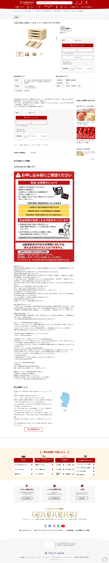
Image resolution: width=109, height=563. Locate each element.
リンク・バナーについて (43, 557)
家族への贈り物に (81, 474)
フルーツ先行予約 (39, 474)
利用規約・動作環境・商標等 (81, 557)
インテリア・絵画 (35, 145)
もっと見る (91, 159)
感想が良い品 (18, 474)
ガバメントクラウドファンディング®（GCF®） (49, 530)
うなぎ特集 (58, 464)
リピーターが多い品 (19, 469)
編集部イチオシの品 (39, 464)
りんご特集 (58, 469)
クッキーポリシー (68, 557)
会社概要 (22, 557)
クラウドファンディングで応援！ (84, 464)
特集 (56, 6)
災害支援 (70, 530)
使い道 (64, 7)
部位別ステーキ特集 (59, 474)
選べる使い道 (67, 62)
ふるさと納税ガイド (27, 498)
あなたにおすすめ (48, 6)
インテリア (45, 145)
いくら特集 (68, 464)
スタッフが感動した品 (40, 469)
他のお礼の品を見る (30, 87)
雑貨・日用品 (24, 145)
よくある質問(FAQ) (54, 498)
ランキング (38, 6)
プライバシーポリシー (56, 557)
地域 (30, 7)
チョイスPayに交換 (81, 471)
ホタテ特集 (68, 469)
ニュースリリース (30, 557)
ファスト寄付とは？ (68, 53)
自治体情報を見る (34, 429)
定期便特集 (68, 474)
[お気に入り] (105, 560)
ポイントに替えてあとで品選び (83, 467)
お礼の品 (20, 7)
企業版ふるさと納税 (83, 530)
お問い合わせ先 (67, 63)
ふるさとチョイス (26, 530)
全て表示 (89, 68)
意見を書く (82, 498)
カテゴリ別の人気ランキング (21, 464)
